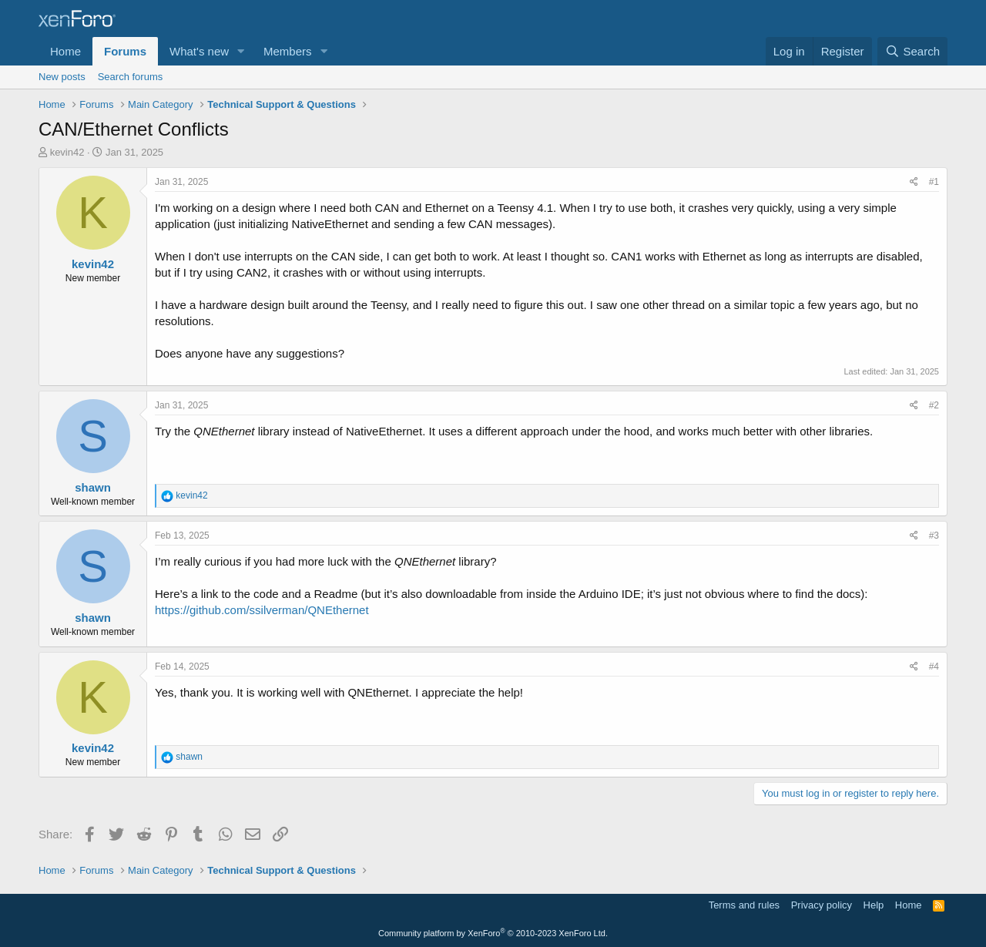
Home (65, 51)
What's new (199, 51)
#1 (934, 181)
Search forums (130, 76)
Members (287, 51)
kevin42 (67, 152)
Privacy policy (821, 905)
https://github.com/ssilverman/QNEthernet (262, 609)
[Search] (912, 51)
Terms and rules (744, 905)
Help (874, 905)
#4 (934, 666)
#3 (934, 535)
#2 (934, 405)
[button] (241, 51)
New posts (62, 76)
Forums (125, 51)
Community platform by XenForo (493, 933)
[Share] (914, 182)
